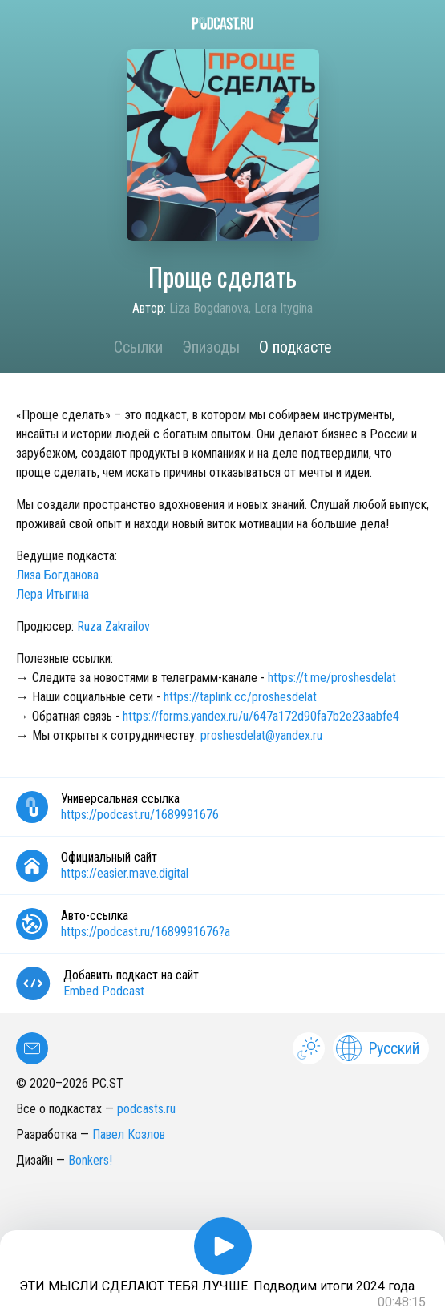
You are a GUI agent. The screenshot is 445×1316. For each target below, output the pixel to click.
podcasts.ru (146, 1108)
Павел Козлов (128, 1134)
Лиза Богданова (57, 575)
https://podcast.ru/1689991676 (140, 814)
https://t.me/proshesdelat (332, 677)
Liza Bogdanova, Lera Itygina (241, 308)
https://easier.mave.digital (124, 873)
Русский (377, 1048)
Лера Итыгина (52, 594)
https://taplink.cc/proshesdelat (240, 696)
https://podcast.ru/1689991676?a (145, 931)
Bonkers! (90, 1160)
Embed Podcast (103, 991)
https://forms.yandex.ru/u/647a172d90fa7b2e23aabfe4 (261, 716)
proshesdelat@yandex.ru (261, 735)
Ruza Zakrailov (113, 626)
